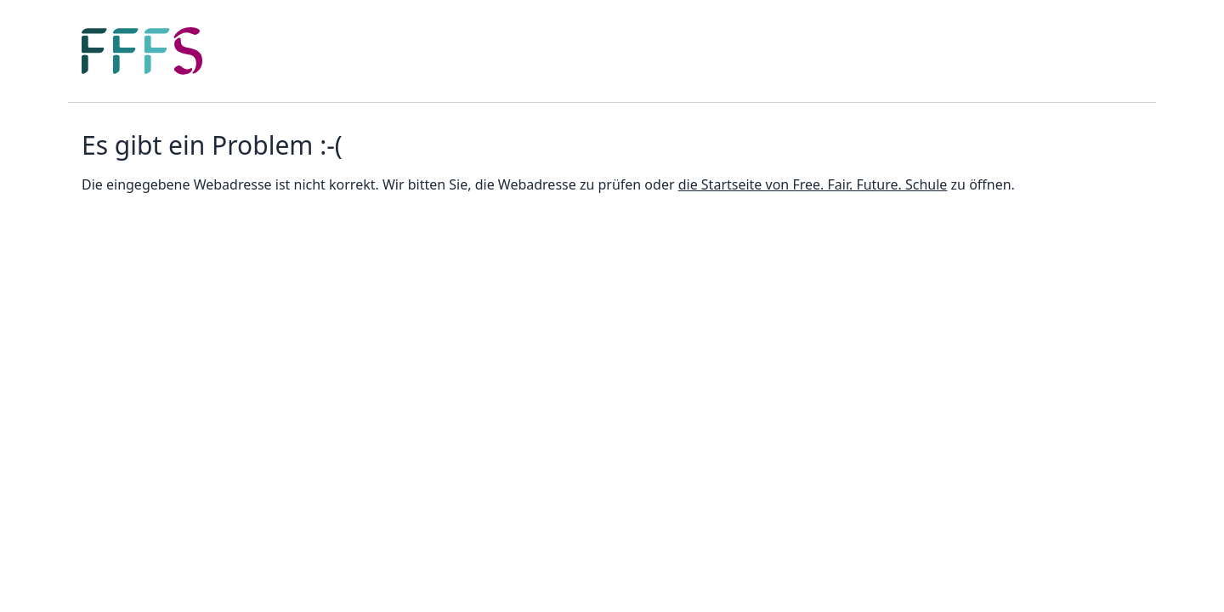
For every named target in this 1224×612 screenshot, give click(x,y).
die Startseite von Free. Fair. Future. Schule (813, 184)
